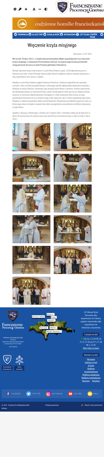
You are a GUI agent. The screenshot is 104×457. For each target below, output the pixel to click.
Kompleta (96, 380)
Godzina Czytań (91, 362)
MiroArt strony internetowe (91, 405)
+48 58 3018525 (13, 347)
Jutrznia (91, 365)
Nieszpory (86, 380)
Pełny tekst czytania (91, 348)
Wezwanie (91, 359)
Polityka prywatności (52, 405)
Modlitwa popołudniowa (91, 377)
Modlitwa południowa (91, 374)
